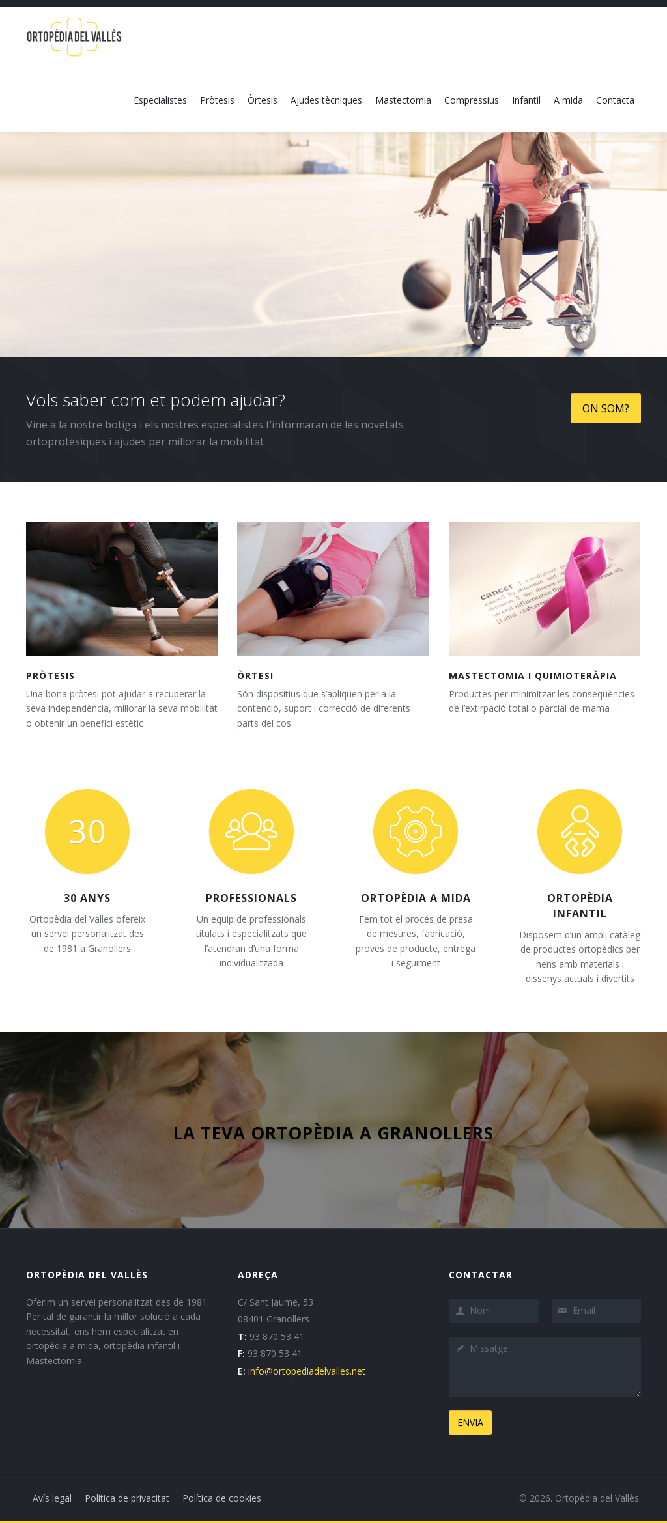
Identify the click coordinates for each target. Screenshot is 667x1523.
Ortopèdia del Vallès (597, 1498)
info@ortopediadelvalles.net (306, 1371)
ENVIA (470, 1422)
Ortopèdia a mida (416, 898)
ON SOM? (605, 408)
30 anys (87, 898)
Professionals (251, 898)
